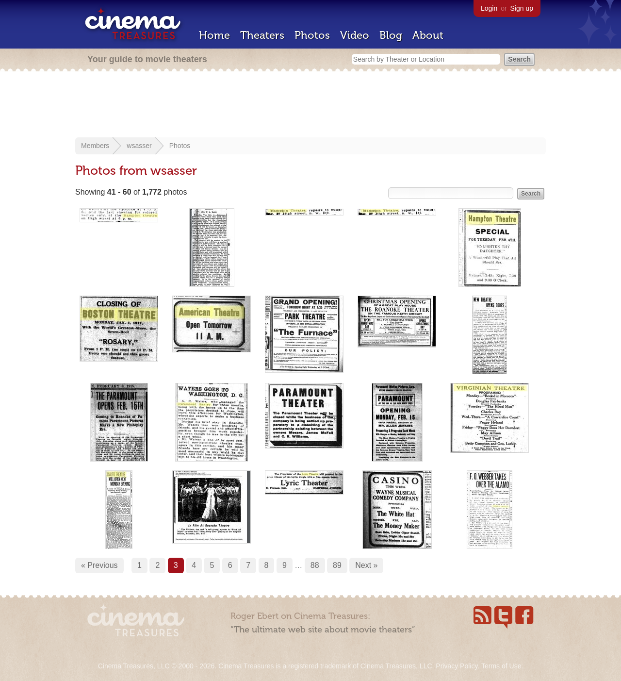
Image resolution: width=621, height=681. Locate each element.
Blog (390, 35)
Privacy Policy (456, 666)
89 (337, 565)
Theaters (262, 35)
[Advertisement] (310, 105)
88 (314, 565)
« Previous (99, 565)
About (427, 35)
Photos (312, 35)
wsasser (139, 145)
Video (354, 35)
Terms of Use (501, 666)
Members (95, 145)
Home (214, 35)
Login (489, 8)
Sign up (521, 8)
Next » (366, 565)
